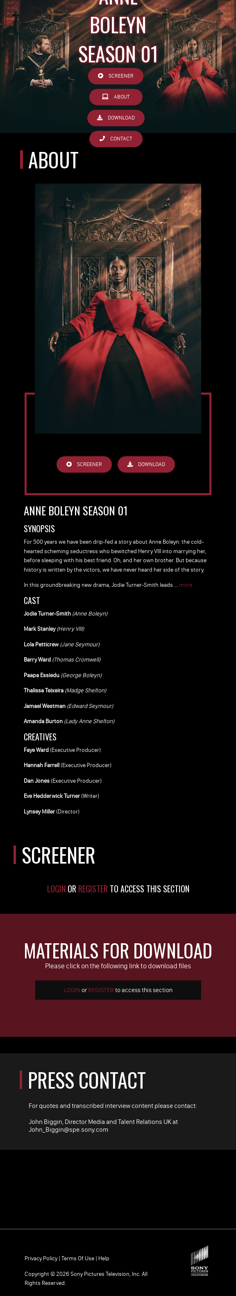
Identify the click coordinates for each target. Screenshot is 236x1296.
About (116, 97)
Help (103, 1258)
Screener (116, 76)
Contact (116, 139)
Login (56, 888)
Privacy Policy (41, 1258)
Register (93, 888)
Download (116, 118)
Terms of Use (77, 1258)
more (185, 584)
